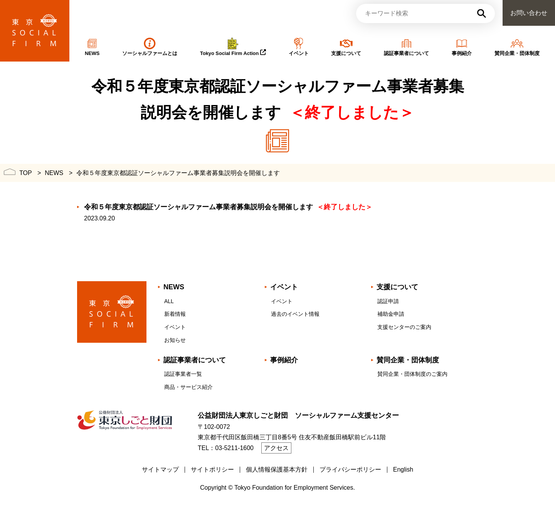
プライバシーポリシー (350, 469)
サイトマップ (160, 469)
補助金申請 (390, 314)
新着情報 (175, 314)
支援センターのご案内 (404, 327)
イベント (175, 327)
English (403, 469)
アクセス (276, 448)
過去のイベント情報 (295, 314)
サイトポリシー (212, 469)
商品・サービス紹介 (188, 387)
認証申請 (388, 301)
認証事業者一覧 (183, 374)
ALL (169, 301)
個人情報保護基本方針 (277, 469)
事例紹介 (284, 360)
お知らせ (175, 340)
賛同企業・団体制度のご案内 (412, 374)
